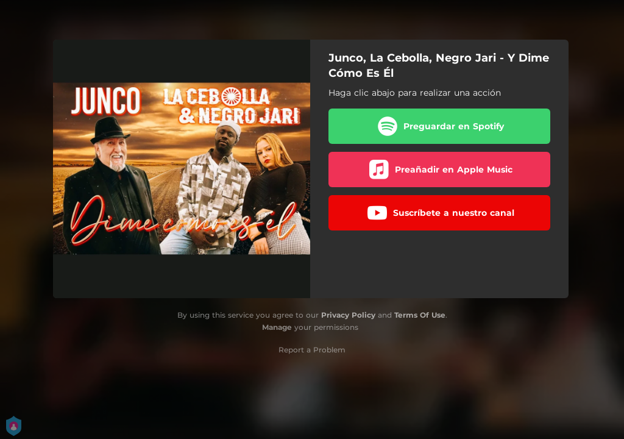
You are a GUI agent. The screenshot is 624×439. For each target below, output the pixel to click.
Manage (277, 327)
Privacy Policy (348, 314)
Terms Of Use (419, 314)
